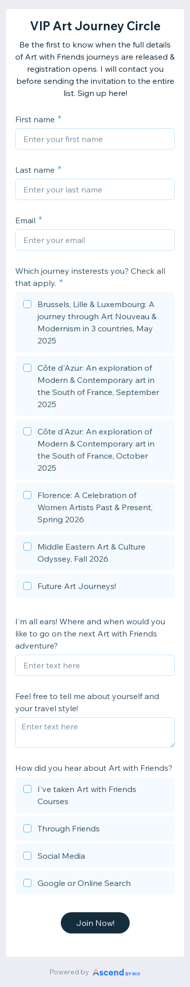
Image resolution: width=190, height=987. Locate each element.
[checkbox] (95, 324)
